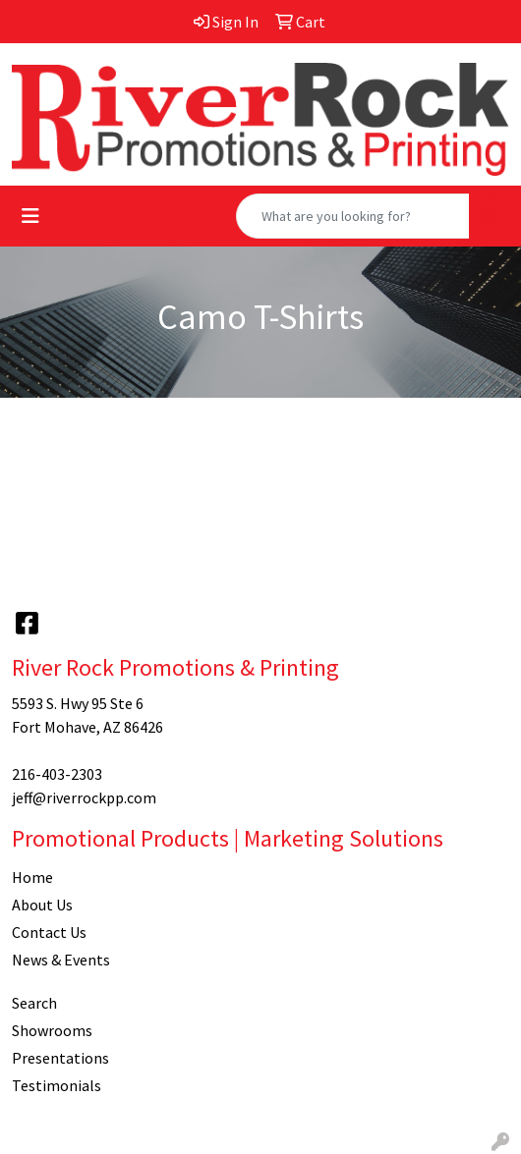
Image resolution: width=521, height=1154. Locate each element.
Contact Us (49, 932)
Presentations (60, 1058)
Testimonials (56, 1085)
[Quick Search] (353, 216)
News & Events (61, 959)
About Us (42, 904)
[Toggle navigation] (30, 216)
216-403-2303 (57, 774)
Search (34, 1003)
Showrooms (52, 1030)
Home (32, 877)
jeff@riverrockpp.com (84, 797)
